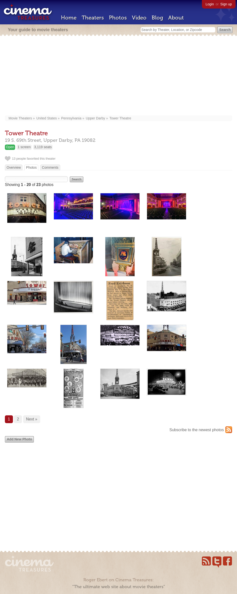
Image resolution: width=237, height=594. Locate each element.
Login (210, 4)
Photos (118, 17)
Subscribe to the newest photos (196, 430)
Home (69, 17)
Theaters (93, 17)
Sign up (226, 4)
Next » (31, 419)
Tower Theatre (120, 118)
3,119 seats (43, 147)
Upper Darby (95, 118)
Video (139, 17)
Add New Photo (19, 439)
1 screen (24, 147)
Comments (50, 167)
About (176, 17)
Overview (14, 167)
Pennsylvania (71, 118)
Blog (157, 17)
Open (10, 147)
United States (46, 118)
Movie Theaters (20, 118)
